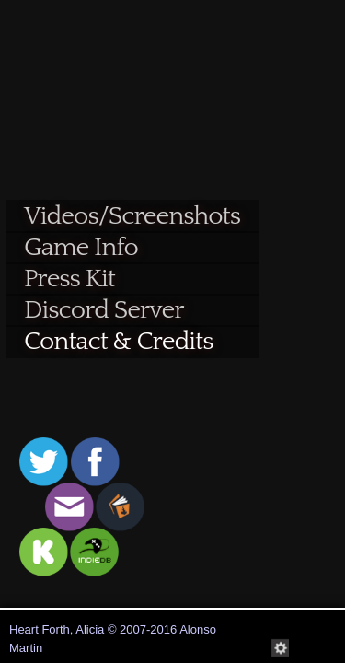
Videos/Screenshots (132, 216)
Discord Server (104, 310)
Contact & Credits (118, 341)
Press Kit (69, 278)
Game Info (81, 247)
